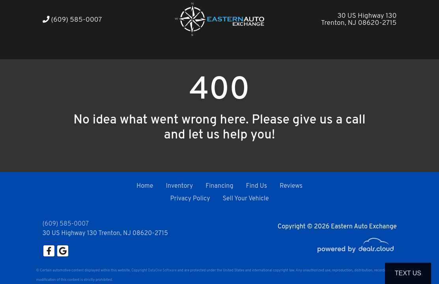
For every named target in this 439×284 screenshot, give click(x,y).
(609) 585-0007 (72, 19)
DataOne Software (162, 270)
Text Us (408, 273)
